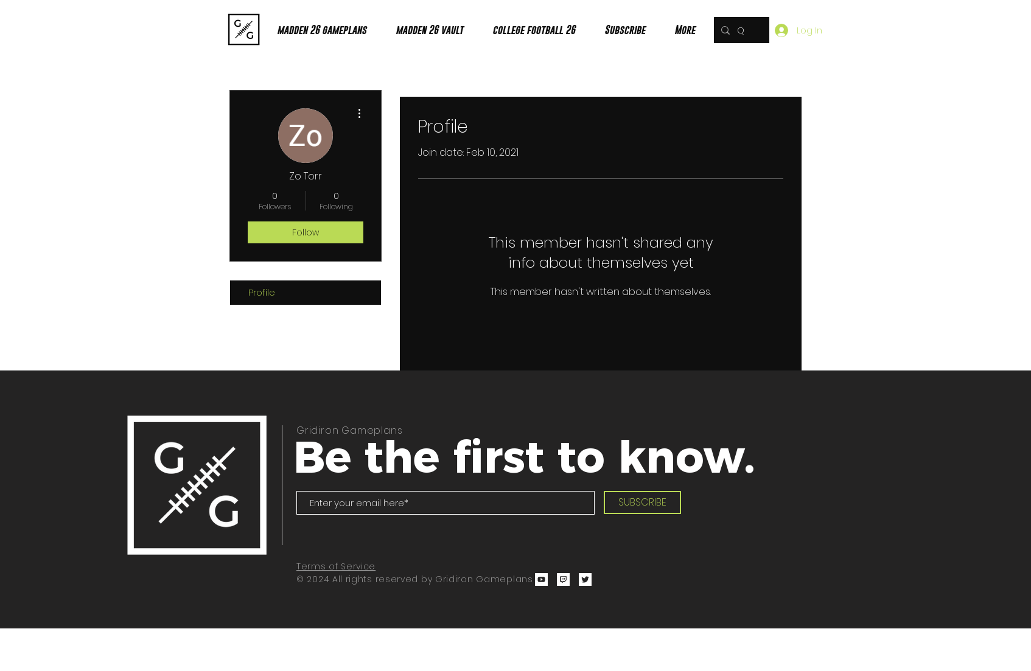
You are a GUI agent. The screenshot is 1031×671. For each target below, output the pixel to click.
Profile (261, 292)
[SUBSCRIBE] (642, 502)
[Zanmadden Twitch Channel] (563, 579)
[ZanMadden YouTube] (541, 579)
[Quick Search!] (740, 30)
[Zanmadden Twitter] (585, 579)
